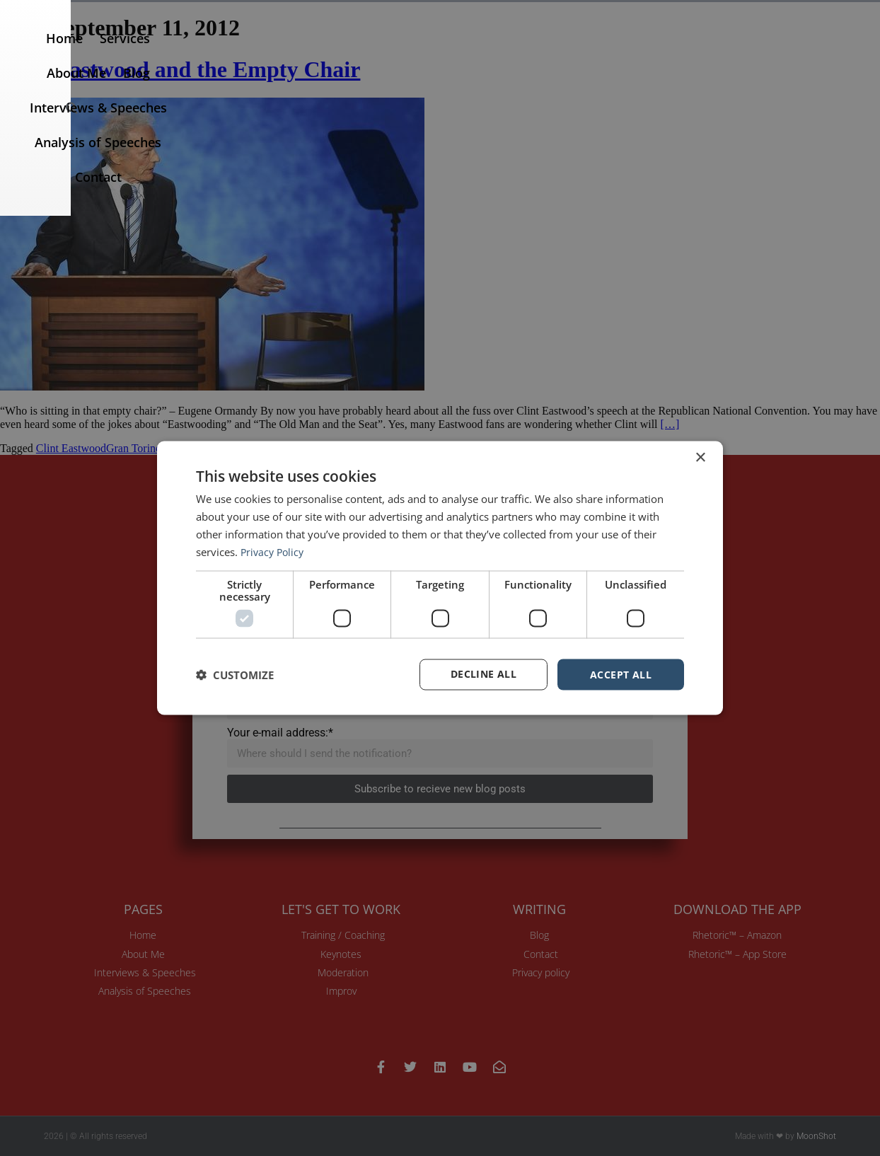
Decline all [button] (483, 674)
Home (256, 53)
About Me (388, 53)
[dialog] (440, 578)
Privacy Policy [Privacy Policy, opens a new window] (274, 551)
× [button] (700, 457)
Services (316, 53)
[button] (853, 53)
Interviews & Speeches (547, 53)
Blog (448, 53)
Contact (800, 53)
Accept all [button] (621, 674)
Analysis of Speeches (696, 53)
